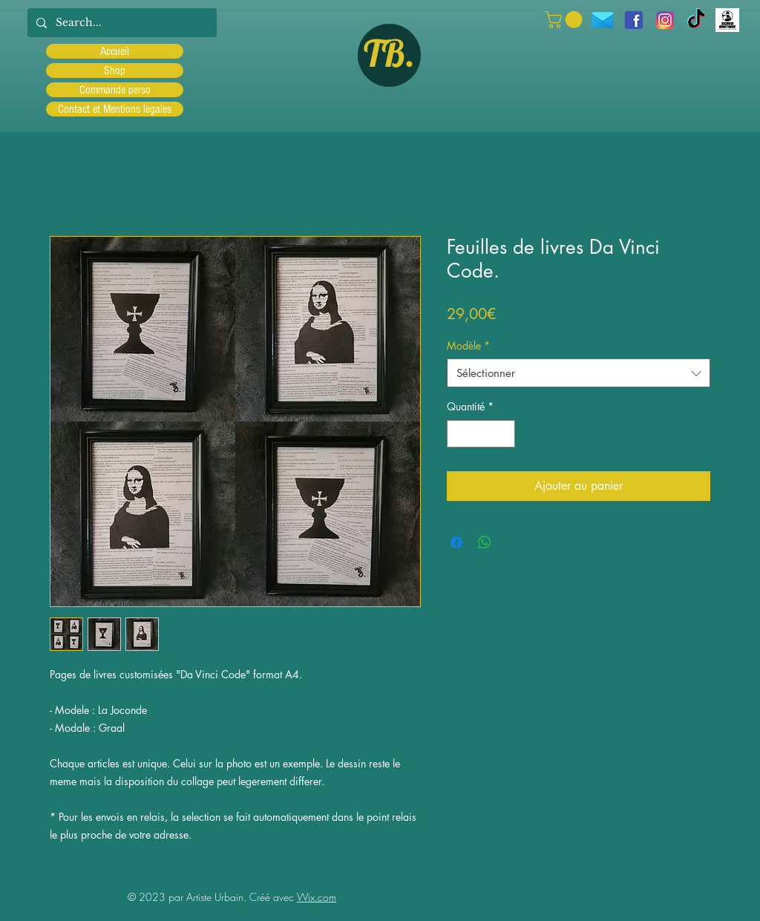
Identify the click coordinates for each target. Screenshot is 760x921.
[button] (565, 19)
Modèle (468, 345)
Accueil (114, 51)
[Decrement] (458, 434)
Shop (114, 70)
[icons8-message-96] (603, 20)
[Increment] (503, 434)
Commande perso (115, 89)
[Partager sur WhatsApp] (485, 542)
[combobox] (578, 372)
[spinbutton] (481, 434)
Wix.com (316, 897)
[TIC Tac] (696, 20)
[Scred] (727, 20)
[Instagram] (665, 20)
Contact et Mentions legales (114, 109)
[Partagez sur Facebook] (456, 542)
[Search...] (121, 22)
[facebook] (634, 20)
